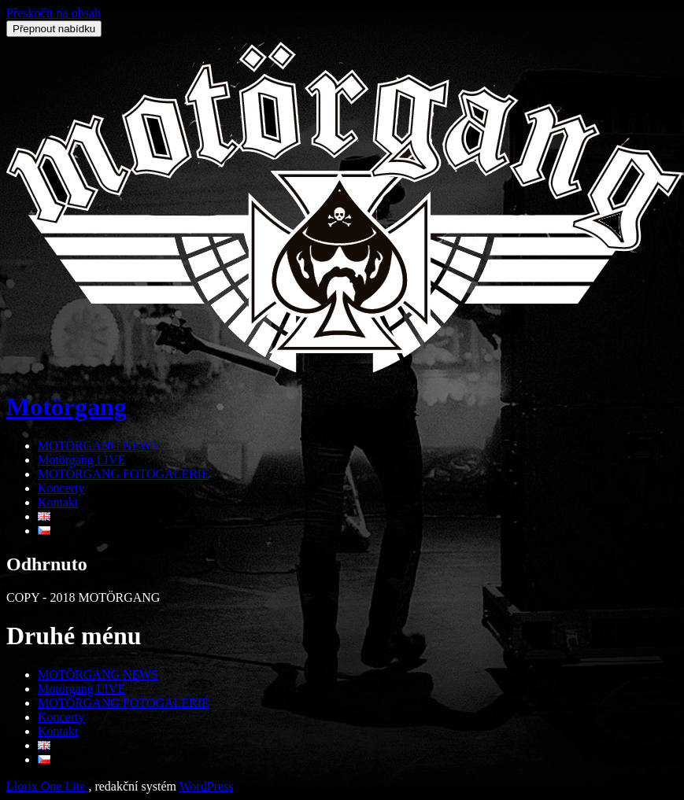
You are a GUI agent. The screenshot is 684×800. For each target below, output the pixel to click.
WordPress (206, 786)
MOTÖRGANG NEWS (98, 445)
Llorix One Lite (47, 786)
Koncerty (61, 488)
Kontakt (58, 502)
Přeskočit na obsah (53, 13)
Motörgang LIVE (81, 459)
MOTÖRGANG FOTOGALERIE (123, 474)
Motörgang (66, 407)
